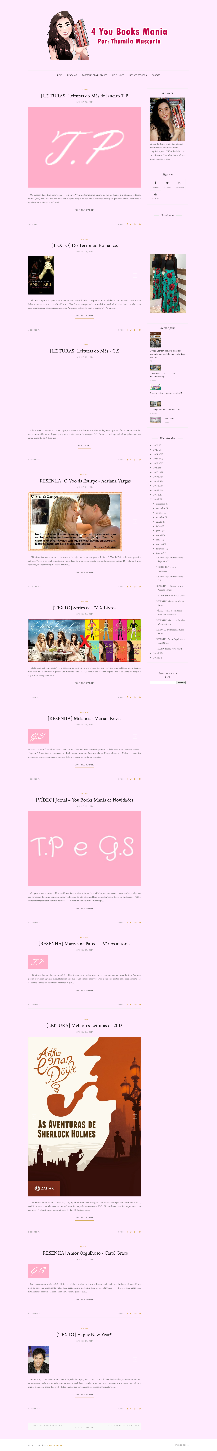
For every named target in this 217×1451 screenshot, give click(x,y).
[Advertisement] (170, 714)
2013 (155, 653)
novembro (160, 508)
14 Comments (35, 224)
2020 (155, 472)
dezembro (160, 503)
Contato (156, 75)
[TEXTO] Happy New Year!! (84, 1334)
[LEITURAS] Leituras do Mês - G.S (84, 351)
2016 (155, 490)
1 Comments (34, 330)
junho (159, 530)
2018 (155, 481)
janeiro (159, 553)
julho (158, 526)
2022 (155, 463)
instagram (180, 184)
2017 (155, 485)
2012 (155, 657)
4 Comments (34, 779)
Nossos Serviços (138, 75)
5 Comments (34, 697)
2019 (155, 476)
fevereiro (160, 548)
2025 (155, 449)
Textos (84, 239)
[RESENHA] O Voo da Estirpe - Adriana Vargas (84, 481)
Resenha (84, 475)
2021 (155, 467)
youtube (155, 195)
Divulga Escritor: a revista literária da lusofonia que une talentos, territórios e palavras (167, 353)
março (159, 544)
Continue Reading (84, 210)
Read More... (84, 445)
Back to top (182, 1445)
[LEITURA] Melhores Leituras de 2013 (84, 1025)
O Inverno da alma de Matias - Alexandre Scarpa (163, 375)
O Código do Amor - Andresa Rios (165, 409)
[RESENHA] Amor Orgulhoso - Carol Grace (84, 1253)
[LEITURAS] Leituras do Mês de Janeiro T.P (84, 96)
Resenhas (72, 75)
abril (158, 539)
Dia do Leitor (168, 418)
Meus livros (118, 75)
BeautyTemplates (55, 1445)
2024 (155, 454)
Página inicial (84, 1428)
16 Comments (35, 587)
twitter (167, 184)
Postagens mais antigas (123, 1425)
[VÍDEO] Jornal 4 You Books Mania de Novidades (84, 800)
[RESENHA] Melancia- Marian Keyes (84, 718)
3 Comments (34, 460)
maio (158, 535)
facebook (155, 184)
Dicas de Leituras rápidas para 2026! (166, 393)
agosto (159, 521)
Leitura (84, 90)
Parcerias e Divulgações (94, 75)
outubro (159, 512)
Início (59, 75)
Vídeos (84, 794)
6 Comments (34, 1004)
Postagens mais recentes (46, 1425)
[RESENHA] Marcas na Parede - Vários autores (84, 944)
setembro (160, 517)
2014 (155, 499)
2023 (155, 458)
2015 (155, 494)
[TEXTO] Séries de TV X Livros (84, 608)
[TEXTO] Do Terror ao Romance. (84, 245)
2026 (155, 445)
